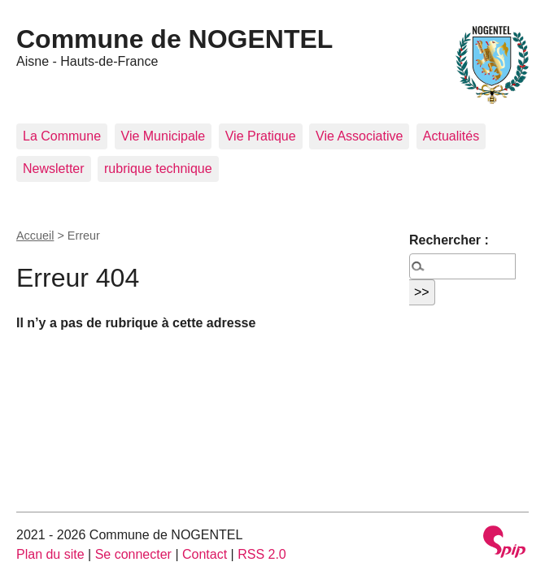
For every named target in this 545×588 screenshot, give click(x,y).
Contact (204, 554)
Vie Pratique (260, 136)
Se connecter (133, 554)
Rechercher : (449, 240)
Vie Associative (359, 136)
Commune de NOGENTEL (174, 39)
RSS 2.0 (262, 554)
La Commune (62, 136)
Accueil (35, 235)
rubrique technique (158, 168)
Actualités (451, 136)
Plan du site (50, 554)
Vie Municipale (163, 136)
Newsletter (54, 168)
